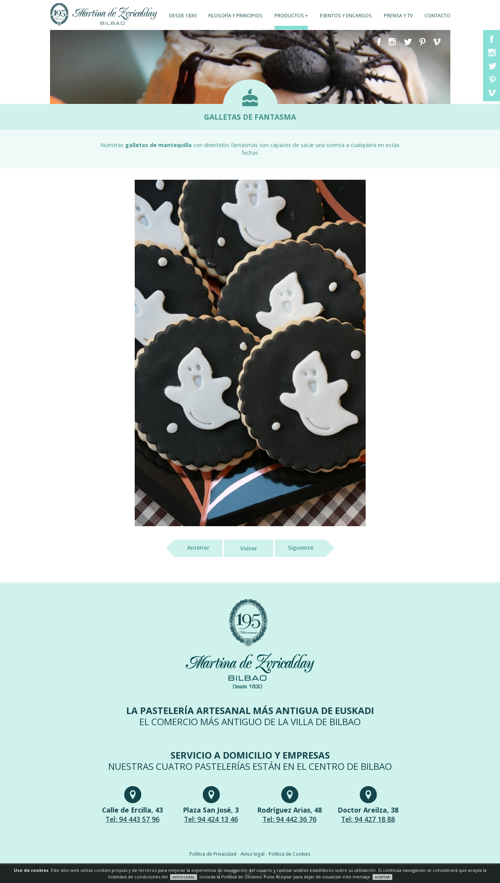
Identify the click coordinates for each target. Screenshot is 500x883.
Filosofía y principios (235, 15)
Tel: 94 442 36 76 (289, 819)
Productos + (291, 15)
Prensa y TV (398, 15)
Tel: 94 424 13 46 (211, 819)
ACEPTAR (382, 877)
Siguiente (307, 548)
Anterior (191, 548)
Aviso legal (252, 854)
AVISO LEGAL (183, 877)
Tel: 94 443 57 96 (132, 819)
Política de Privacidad (212, 854)
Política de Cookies (290, 854)
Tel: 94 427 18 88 (368, 819)
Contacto (437, 15)
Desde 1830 (182, 15)
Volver (248, 548)
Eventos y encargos (346, 15)
